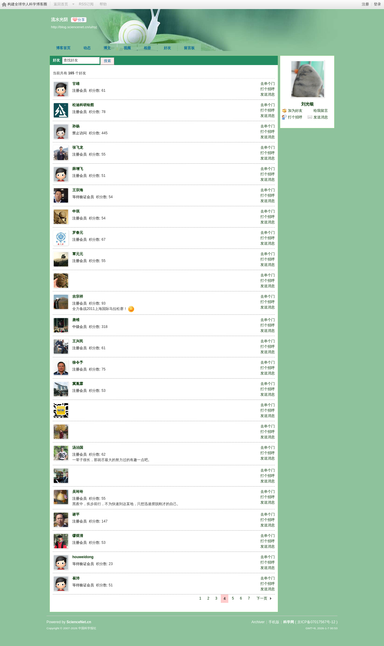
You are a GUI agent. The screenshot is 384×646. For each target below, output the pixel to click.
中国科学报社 (87, 628)
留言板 (189, 48)
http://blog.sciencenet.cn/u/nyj (74, 27)
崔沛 (76, 578)
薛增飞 (77, 169)
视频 (127, 48)
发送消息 (267, 94)
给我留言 (321, 111)
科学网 (288, 622)
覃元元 (77, 254)
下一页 (261, 598)
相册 (147, 48)
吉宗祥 (77, 296)
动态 (87, 48)
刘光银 (307, 104)
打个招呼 (267, 89)
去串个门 (267, 84)
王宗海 (77, 190)
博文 (107, 48)
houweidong (83, 557)
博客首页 (63, 48)
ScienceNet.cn (79, 622)
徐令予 (77, 362)
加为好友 (295, 111)
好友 (167, 48)
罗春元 (77, 233)
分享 (81, 20)
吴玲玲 (77, 492)
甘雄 (76, 84)
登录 (377, 4)
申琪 (76, 211)
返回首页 (61, 4)
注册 (365, 4)
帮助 (103, 4)
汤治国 (77, 447)
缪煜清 (77, 536)
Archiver (258, 622)
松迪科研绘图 (83, 105)
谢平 (76, 514)
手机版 (273, 622)
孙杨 (76, 126)
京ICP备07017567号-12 (316, 622)
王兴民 (77, 341)
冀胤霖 (77, 384)
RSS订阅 (86, 4)
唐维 (76, 320)
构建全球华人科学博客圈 (27, 4)
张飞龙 (77, 147)
